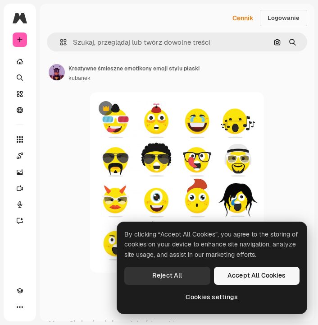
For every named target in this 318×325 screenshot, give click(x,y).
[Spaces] (20, 156)
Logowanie (284, 18)
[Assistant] (20, 221)
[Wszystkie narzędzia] (20, 139)
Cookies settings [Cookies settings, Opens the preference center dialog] (212, 297)
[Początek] (20, 61)
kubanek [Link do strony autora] (79, 78)
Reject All (167, 275)
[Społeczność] (20, 110)
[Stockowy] (20, 94)
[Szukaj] (20, 77)
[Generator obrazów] (20, 172)
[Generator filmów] (20, 188)
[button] (59, 42)
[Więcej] (20, 307)
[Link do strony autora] (57, 72)
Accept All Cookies (256, 275)
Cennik (243, 18)
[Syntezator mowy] (20, 204)
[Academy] (20, 290)
